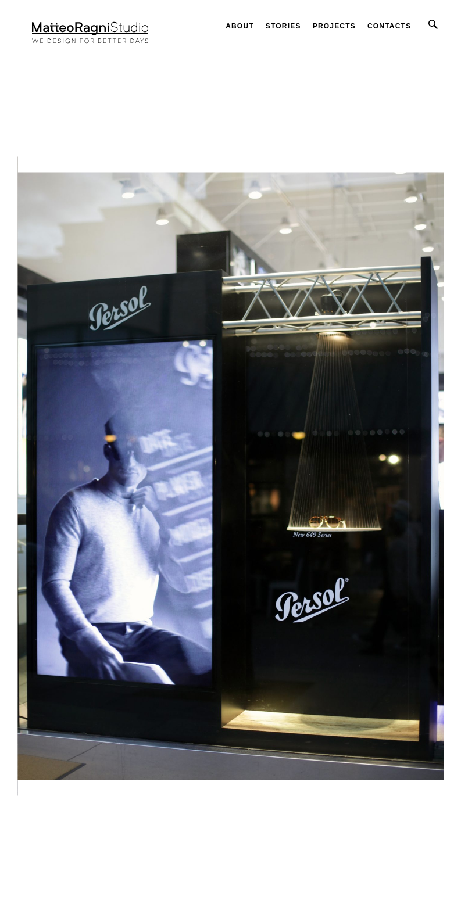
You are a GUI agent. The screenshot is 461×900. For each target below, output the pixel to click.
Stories (283, 26)
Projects (334, 26)
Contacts (389, 26)
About (240, 26)
